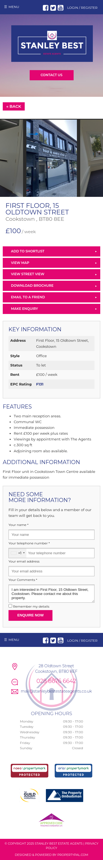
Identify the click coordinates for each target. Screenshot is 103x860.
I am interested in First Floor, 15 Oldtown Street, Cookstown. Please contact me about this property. (51, 594)
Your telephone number (29, 543)
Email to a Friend (28, 297)
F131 (39, 384)
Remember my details (31, 606)
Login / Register (82, 7)
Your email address (24, 561)
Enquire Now (30, 615)
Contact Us (52, 75)
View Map (20, 263)
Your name (19, 525)
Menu (14, 7)
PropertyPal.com (72, 855)
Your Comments (23, 580)
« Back (13, 106)
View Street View (27, 274)
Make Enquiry (24, 309)
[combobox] (17, 553)
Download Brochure (32, 285)
